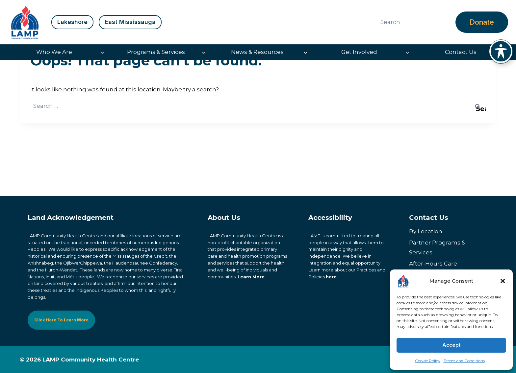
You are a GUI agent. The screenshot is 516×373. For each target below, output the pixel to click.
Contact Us (461, 52)
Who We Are (54, 52)
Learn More (251, 276)
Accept (451, 345)
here (331, 276)
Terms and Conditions (464, 360)
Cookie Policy (427, 360)
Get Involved (359, 52)
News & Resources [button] (257, 52)
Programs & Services (156, 52)
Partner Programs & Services (437, 247)
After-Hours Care (433, 263)
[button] (503, 281)
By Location (425, 231)
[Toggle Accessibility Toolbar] (500, 51)
